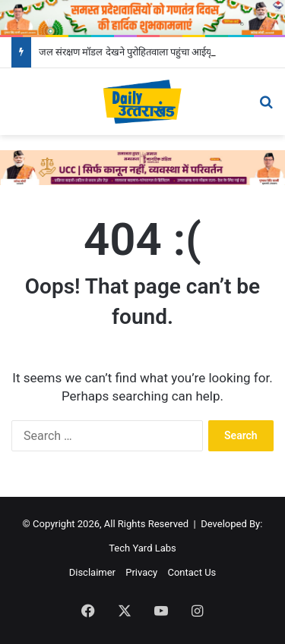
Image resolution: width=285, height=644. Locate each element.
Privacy (141, 572)
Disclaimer (92, 572)
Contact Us (191, 572)
